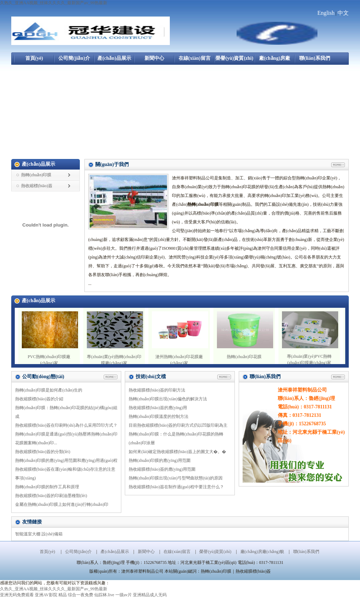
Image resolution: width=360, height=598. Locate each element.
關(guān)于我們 (112, 164)
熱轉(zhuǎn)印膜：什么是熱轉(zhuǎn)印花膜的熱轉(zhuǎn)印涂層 (176, 438)
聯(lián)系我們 (314, 58)
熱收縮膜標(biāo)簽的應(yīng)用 (158, 407)
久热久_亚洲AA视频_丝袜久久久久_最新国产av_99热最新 (53, 2)
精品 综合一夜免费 (75, 594)
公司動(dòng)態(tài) (43, 376)
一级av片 (123, 594)
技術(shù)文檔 (151, 376)
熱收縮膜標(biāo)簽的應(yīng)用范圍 (162, 469)
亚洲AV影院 (46, 594)
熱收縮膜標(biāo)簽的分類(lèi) (42, 451)
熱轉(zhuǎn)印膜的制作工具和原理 (47, 486)
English (326, 13)
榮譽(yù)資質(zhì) (234, 58)
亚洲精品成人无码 (150, 594)
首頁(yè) (34, 58)
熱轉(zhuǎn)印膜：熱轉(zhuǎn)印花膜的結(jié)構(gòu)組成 (66, 412)
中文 (343, 13)
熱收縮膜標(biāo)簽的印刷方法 (157, 390)
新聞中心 (154, 58)
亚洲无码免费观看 (17, 594)
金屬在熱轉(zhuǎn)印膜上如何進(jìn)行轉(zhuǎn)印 (61, 504)
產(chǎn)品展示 (114, 58)
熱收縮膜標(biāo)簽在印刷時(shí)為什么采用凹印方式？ (66, 425)
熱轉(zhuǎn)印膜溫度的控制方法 (158, 416)
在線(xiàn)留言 (195, 58)
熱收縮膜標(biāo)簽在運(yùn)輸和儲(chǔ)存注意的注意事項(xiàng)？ (65, 474)
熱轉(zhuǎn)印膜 (36, 174)
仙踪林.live (104, 594)
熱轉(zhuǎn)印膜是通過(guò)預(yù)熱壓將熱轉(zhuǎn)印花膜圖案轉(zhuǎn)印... (66, 438)
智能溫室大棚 (27, 534)
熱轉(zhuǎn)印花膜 (244, 356)
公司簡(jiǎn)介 (74, 58)
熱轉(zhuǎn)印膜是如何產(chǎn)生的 (48, 390)
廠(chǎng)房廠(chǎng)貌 (274, 60)
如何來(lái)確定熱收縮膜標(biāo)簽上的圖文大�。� (177, 451)
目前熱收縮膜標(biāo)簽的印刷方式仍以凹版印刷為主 (178, 425)
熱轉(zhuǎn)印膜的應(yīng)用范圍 (160, 460)
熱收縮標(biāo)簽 (36, 185)
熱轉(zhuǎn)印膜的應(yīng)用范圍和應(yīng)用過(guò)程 (66, 460)
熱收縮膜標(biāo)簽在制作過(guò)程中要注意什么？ (176, 486)
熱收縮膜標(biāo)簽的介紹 (39, 398)
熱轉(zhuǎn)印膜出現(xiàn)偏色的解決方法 (168, 398)
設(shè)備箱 (52, 534)
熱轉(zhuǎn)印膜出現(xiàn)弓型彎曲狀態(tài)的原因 (176, 478)
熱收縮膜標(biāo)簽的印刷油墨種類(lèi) (51, 495)
